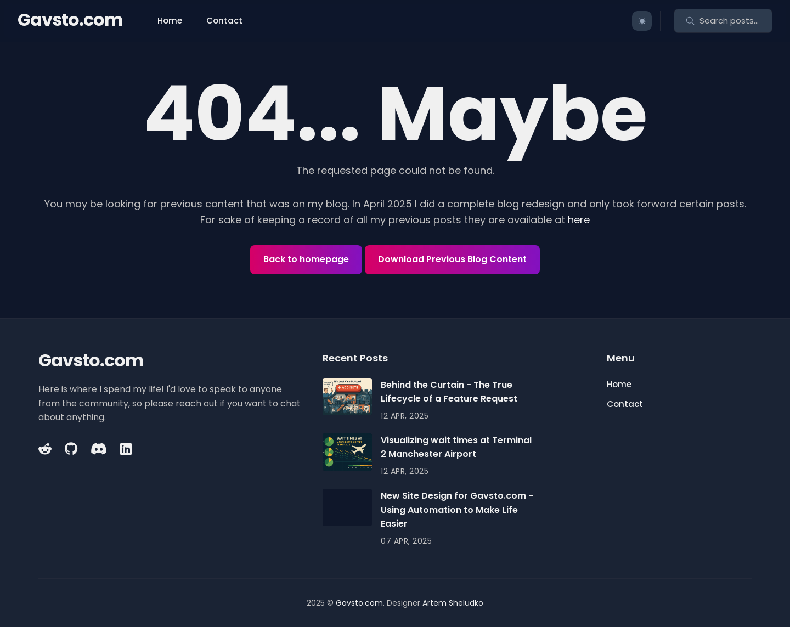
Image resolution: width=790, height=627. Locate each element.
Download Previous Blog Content (452, 259)
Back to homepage (306, 259)
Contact (224, 20)
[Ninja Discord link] (98, 448)
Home (169, 20)
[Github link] (71, 448)
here (579, 220)
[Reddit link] (46, 448)
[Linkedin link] (126, 448)
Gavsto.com (70, 19)
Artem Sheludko (452, 602)
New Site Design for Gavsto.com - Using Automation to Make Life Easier (457, 509)
